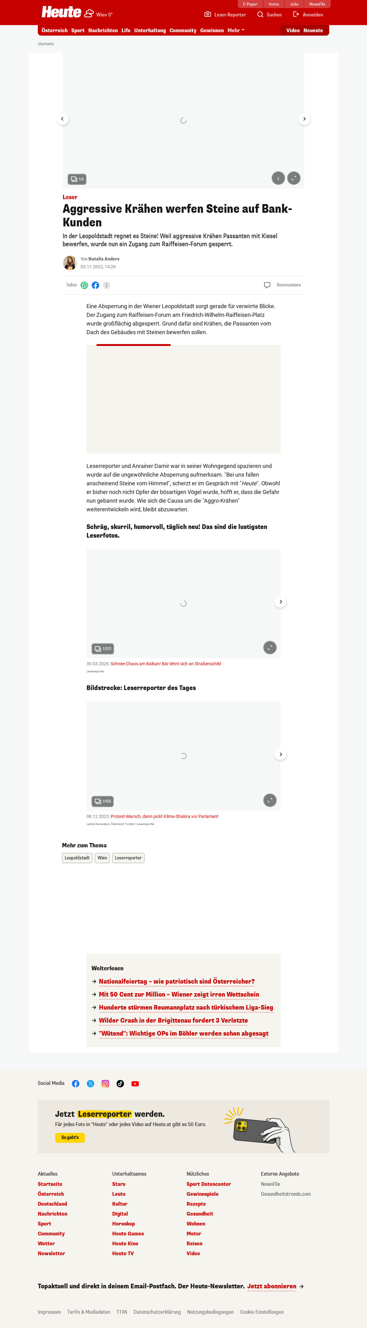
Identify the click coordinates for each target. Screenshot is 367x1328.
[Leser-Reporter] (225, 15)
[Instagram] (105, 1083)
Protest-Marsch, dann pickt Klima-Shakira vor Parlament (165, 816)
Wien (102, 858)
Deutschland (52, 1204)
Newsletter (51, 1254)
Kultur (119, 1204)
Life (126, 30)
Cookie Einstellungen (262, 1312)
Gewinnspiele (203, 1194)
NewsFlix (270, 1184)
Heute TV (123, 1254)
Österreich (55, 30)
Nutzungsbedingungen (210, 1312)
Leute (119, 1194)
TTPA (121, 1312)
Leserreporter (128, 858)
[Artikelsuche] (269, 15)
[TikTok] (120, 1083)
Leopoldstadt (77, 858)
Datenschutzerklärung (157, 1312)
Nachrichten (103, 30)
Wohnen (196, 1224)
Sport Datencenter (209, 1184)
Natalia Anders (103, 259)
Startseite (46, 44)
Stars (118, 1184)
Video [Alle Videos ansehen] (293, 30)
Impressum (49, 1312)
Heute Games (128, 1234)
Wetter (46, 1244)
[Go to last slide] (63, 119)
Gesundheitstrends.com (286, 1194)
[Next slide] (304, 119)
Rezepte (196, 1204)
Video (193, 1254)
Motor (194, 1234)
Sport (78, 30)
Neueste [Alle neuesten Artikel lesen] (313, 30)
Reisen (194, 1244)
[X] (90, 1083)
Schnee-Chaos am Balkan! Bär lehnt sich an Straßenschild (166, 663)
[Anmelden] (307, 15)
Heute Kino (125, 1244)
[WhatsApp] (84, 285)
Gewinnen (212, 30)
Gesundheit (200, 1214)
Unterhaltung (150, 30)
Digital (120, 1214)
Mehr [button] (234, 30)
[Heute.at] (62, 12)
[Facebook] (95, 285)
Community (183, 30)
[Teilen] (106, 285)
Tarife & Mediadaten (88, 1312)
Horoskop (123, 1224)
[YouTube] (135, 1083)
